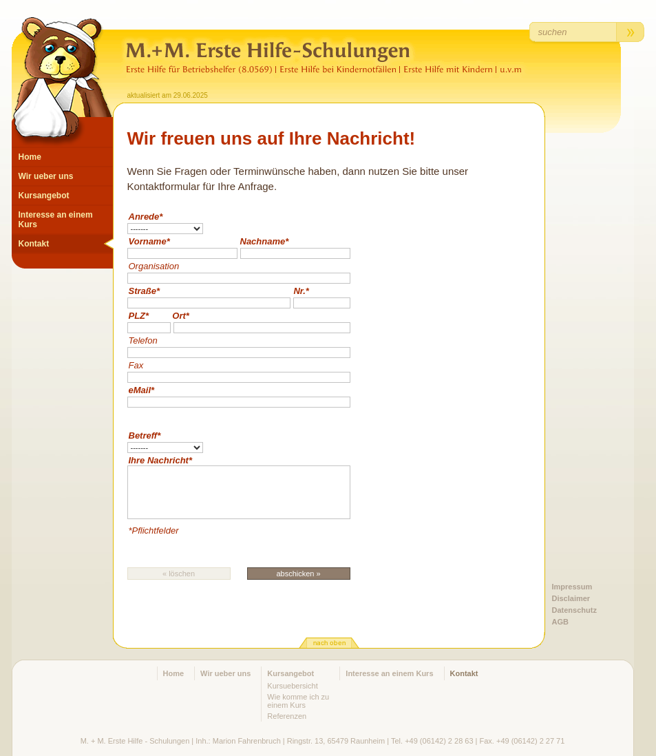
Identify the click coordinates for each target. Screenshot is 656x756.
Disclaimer (571, 598)
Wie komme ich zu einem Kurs (298, 701)
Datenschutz (574, 610)
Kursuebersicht (292, 686)
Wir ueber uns (46, 176)
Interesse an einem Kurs (56, 219)
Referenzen (286, 716)
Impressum (572, 586)
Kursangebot (44, 195)
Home (30, 157)
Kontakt (34, 244)
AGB (560, 622)
